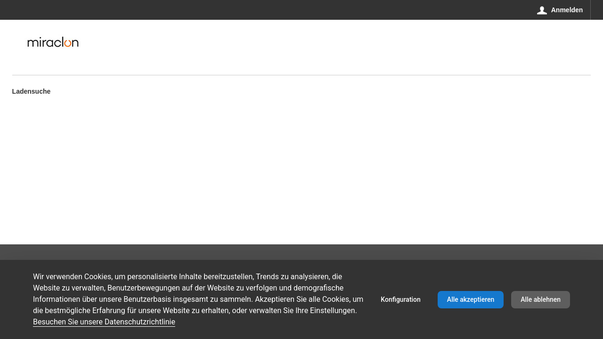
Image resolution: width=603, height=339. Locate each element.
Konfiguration (401, 299)
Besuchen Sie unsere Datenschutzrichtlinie (104, 321)
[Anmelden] (560, 10)
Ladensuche (31, 92)
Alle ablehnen (541, 299)
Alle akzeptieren (470, 299)
